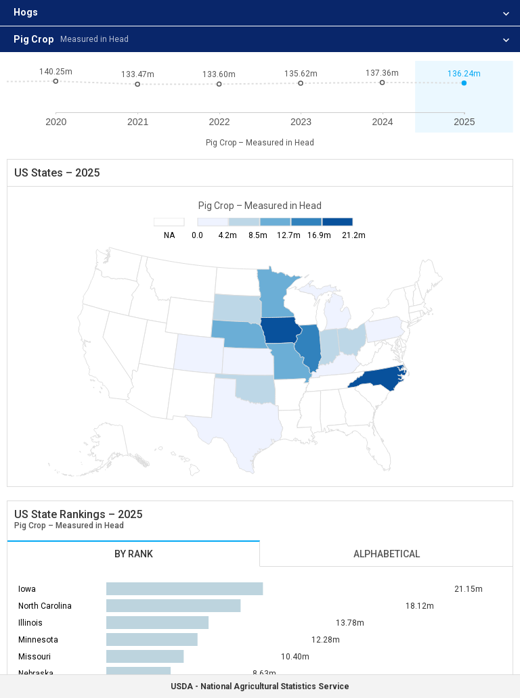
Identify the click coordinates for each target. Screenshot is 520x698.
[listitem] (260, 13)
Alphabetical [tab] (386, 554)
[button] (464, 97)
